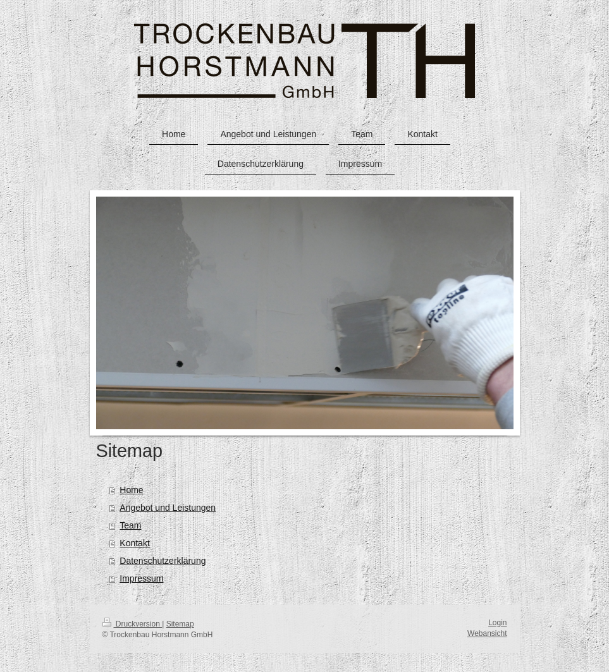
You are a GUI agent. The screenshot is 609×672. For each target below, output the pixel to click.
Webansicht (487, 633)
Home (131, 490)
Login (497, 622)
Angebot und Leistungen (168, 508)
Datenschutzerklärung (163, 561)
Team (130, 525)
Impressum (141, 578)
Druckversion (132, 624)
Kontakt (134, 543)
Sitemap (180, 624)
